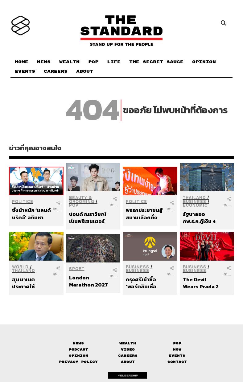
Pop (177, 343)
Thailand (194, 197)
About (128, 362)
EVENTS (25, 71)
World (20, 267)
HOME (21, 62)
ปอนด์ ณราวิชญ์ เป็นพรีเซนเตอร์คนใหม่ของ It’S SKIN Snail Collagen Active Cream (87, 218)
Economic (195, 205)
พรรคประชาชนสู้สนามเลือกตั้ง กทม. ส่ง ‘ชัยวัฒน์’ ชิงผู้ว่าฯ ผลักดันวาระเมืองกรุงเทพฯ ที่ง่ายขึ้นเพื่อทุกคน (145, 214)
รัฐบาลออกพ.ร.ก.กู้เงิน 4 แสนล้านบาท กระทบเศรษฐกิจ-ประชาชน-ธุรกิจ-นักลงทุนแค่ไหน (202, 218)
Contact (177, 362)
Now (177, 349)
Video (128, 349)
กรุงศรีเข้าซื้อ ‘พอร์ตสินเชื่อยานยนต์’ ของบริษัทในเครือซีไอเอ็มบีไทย (145, 283)
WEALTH (69, 62)
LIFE (114, 62)
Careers (128, 355)
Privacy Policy (78, 362)
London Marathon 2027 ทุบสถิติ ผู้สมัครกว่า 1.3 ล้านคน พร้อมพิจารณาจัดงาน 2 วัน (88, 281)
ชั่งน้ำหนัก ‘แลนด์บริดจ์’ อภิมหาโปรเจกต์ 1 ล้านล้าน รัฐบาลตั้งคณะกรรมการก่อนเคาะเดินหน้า (31, 214)
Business (194, 201)
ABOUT (84, 71)
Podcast (78, 349)
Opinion (78, 355)
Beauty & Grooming (81, 199)
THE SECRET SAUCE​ (156, 62)
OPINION (204, 62)
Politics (22, 201)
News (78, 343)
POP (93, 62)
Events (177, 355)
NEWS (44, 62)
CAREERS (56, 71)
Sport (76, 268)
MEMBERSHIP (127, 375)
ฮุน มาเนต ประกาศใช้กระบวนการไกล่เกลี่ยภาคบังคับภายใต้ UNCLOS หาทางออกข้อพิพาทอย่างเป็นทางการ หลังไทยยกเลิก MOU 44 (30, 283)
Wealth (127, 343)
